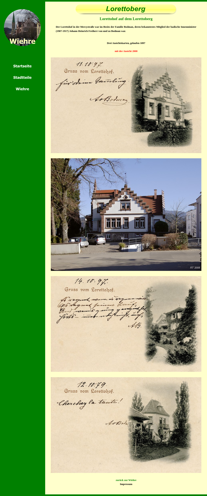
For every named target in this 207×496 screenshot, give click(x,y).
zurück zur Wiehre (126, 480)
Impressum (126, 484)
